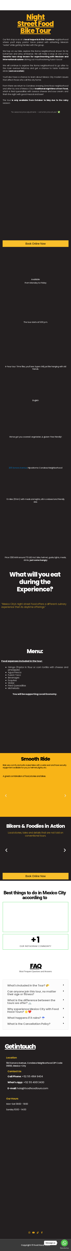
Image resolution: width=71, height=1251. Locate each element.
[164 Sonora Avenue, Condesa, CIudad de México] (35, 1190)
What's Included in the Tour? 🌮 (28, 985)
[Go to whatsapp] (64, 1242)
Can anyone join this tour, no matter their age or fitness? (31, 993)
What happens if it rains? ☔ (26, 1018)
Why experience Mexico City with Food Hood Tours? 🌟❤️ (33, 1010)
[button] (6, 795)
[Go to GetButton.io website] (64, 1248)
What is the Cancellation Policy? (28, 1024)
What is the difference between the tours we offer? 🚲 (31, 1001)
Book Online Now (35, 243)
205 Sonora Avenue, (18, 467)
